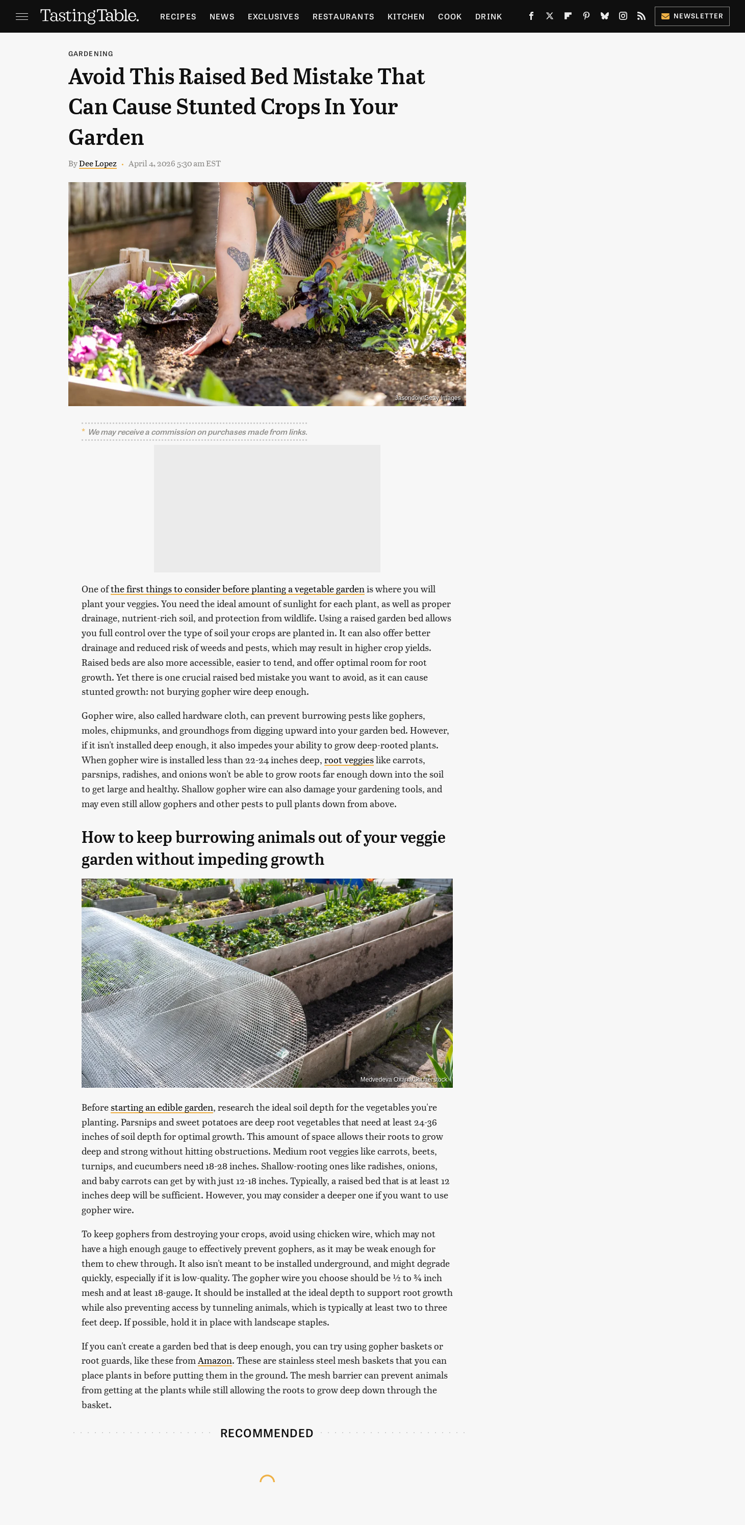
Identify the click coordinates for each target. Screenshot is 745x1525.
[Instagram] (623, 17)
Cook (450, 16)
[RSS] (641, 17)
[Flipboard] (568, 17)
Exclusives (273, 16)
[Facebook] (531, 17)
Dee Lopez (98, 163)
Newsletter (692, 15)
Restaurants (343, 16)
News (222, 16)
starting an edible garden (162, 1107)
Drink (488, 16)
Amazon (215, 1360)
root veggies (349, 759)
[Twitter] (550, 17)
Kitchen (406, 16)
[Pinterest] (586, 17)
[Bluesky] (605, 17)
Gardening (91, 53)
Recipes (178, 16)
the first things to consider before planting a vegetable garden (238, 588)
